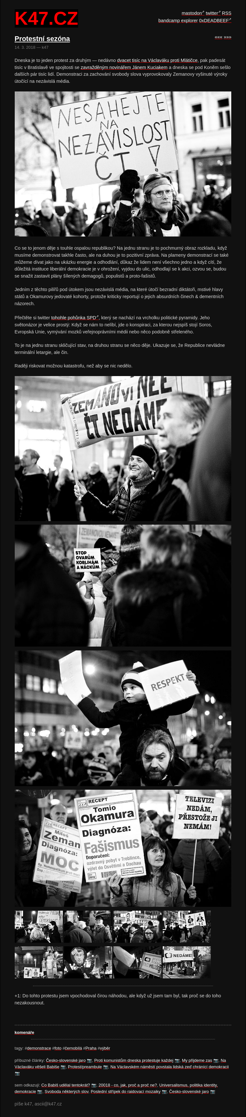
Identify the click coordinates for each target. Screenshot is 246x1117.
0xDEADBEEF (214, 20)
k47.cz (46, 18)
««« (218, 36)
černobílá (73, 1048)
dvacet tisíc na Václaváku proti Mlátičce (157, 60)
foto (58, 1048)
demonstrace (39, 1048)
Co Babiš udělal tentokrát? (65, 1085)
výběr (105, 1048)
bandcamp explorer (178, 20)
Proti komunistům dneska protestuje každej (133, 1060)
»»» (227, 36)
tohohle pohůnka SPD (73, 317)
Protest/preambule (85, 1066)
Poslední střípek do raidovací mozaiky (125, 1091)
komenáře (24, 1032)
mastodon (192, 13)
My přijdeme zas (197, 1060)
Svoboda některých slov (66, 1091)
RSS (227, 13)
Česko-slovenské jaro (66, 1060)
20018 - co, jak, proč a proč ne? (128, 1085)
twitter (212, 13)
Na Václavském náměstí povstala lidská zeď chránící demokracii (170, 1066)
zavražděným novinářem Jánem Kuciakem (124, 67)
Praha (91, 1048)
